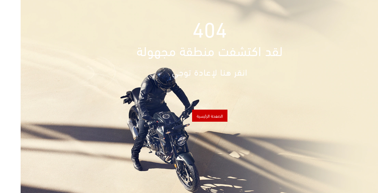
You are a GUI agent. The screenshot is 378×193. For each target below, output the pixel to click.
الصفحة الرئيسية (189, 116)
